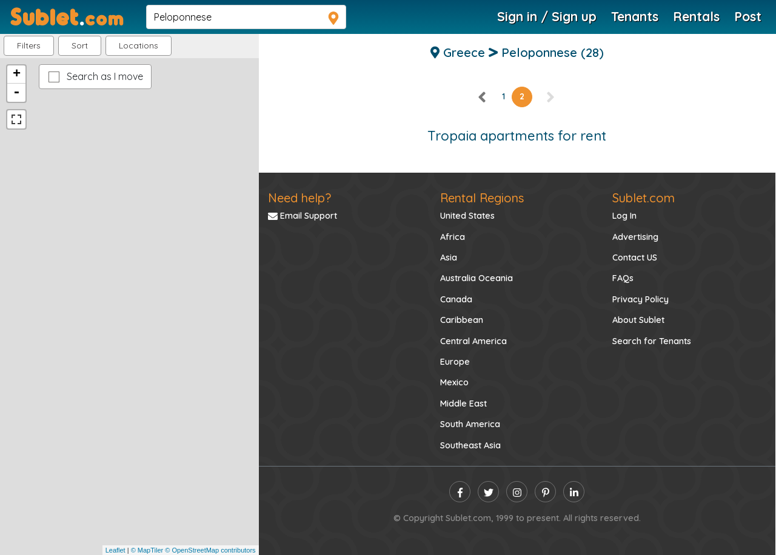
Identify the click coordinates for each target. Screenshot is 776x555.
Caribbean (461, 319)
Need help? (299, 197)
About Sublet (638, 319)
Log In (624, 215)
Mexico (454, 382)
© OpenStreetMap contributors (210, 550)
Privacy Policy (640, 299)
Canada (456, 299)
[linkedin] (573, 491)
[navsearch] (246, 17)
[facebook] (459, 491)
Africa (452, 236)
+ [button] (17, 74)
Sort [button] (80, 45)
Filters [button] (29, 45)
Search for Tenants (651, 341)
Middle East (463, 403)
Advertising (635, 236)
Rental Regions (482, 197)
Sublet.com (643, 197)
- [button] (16, 93)
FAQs (623, 278)
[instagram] (516, 491)
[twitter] (488, 491)
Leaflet (115, 550)
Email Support (302, 215)
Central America (473, 341)
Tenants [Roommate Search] (634, 16)
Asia (448, 257)
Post (747, 16)
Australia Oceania (476, 278)
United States (467, 215)
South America (470, 424)
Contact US (634, 257)
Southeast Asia (470, 445)
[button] (138, 46)
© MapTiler (147, 550)
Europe (455, 361)
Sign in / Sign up (547, 16)
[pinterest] (545, 491)
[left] (482, 96)
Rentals (696, 16)
